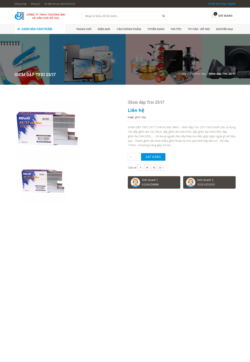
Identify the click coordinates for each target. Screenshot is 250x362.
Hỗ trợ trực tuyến (221, 3)
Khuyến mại (224, 29)
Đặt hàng (153, 157)
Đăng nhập (21, 3)
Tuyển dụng (155, 29)
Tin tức (176, 29)
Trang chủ (83, 29)
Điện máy (104, 29)
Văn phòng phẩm (129, 29)
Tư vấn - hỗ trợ (199, 29)
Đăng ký (35, 3)
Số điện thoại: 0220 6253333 (59, 3)
